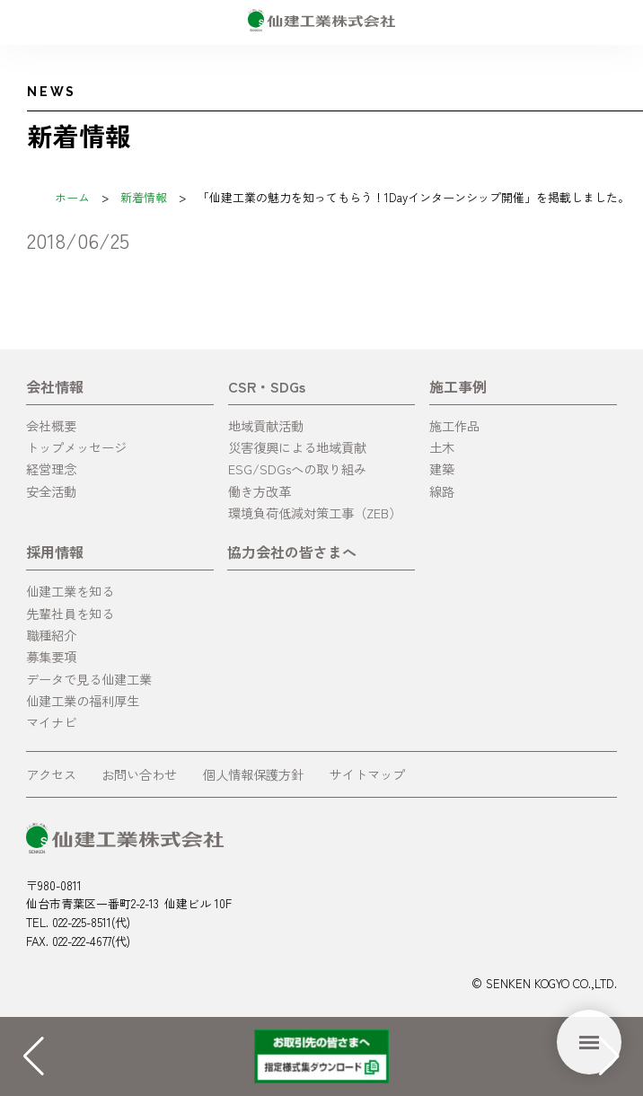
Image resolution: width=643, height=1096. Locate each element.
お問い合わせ (139, 774)
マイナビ (51, 721)
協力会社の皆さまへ (292, 551)
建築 (441, 468)
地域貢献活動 (266, 425)
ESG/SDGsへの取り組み (297, 468)
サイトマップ (367, 774)
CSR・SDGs (266, 386)
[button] (609, 1056)
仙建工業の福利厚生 (82, 700)
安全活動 (51, 491)
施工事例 (458, 386)
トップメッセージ (76, 447)
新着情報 (143, 197)
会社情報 (55, 386)
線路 (441, 491)
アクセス (51, 774)
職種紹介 (51, 634)
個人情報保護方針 (253, 774)
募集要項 (51, 656)
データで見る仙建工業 (89, 678)
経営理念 (51, 468)
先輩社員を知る (70, 613)
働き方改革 (259, 491)
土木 (441, 447)
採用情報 (55, 551)
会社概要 (51, 425)
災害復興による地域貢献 (297, 447)
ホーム (72, 197)
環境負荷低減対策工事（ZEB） (314, 512)
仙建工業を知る (70, 590)
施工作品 (454, 425)
